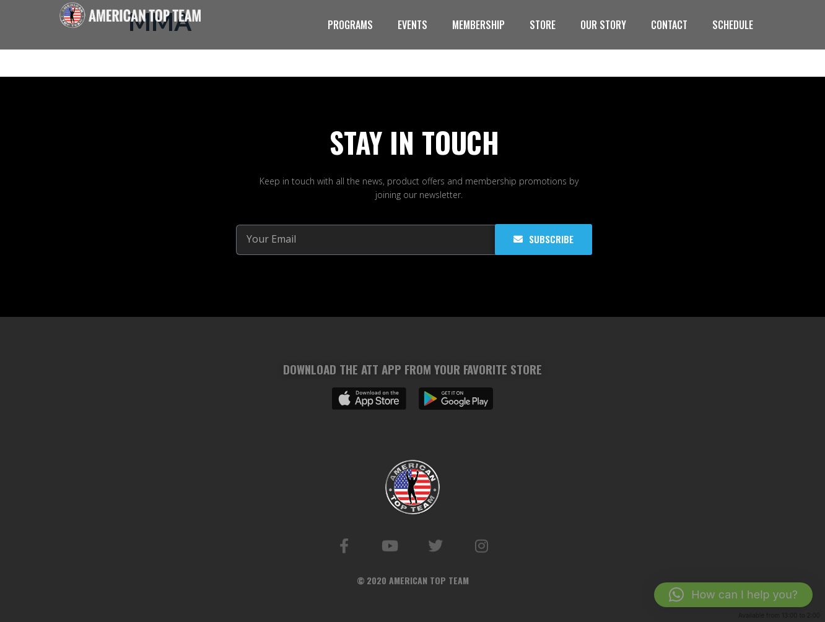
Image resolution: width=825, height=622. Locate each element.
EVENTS (412, 24)
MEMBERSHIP (478, 24)
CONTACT (669, 24)
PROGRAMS (350, 24)
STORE (543, 24)
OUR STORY (603, 24)
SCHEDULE (732, 24)
